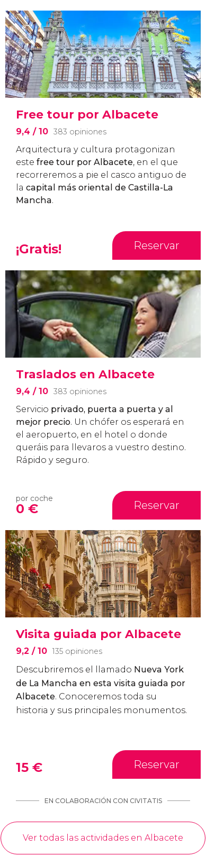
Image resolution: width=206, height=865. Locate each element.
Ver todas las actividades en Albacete (103, 838)
